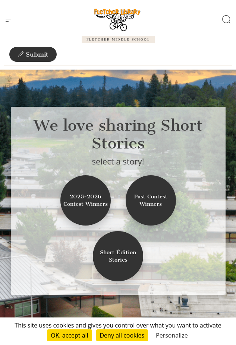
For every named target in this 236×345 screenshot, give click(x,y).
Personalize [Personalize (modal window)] (172, 335)
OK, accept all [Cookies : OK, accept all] (69, 335)
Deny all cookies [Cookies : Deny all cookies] (122, 335)
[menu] (9, 19)
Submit (33, 54)
